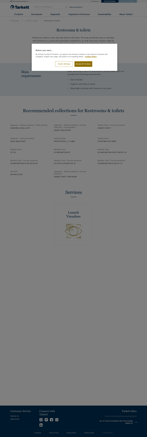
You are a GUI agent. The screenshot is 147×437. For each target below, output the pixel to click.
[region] (74, 57)
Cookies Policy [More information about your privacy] (91, 57)
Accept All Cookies (83, 64)
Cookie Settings (64, 64)
